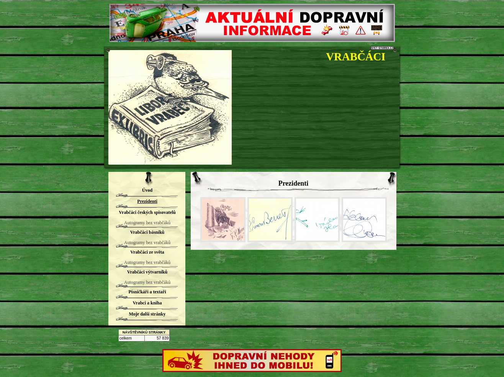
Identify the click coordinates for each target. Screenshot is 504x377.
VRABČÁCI (355, 56)
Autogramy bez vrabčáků (147, 222)
